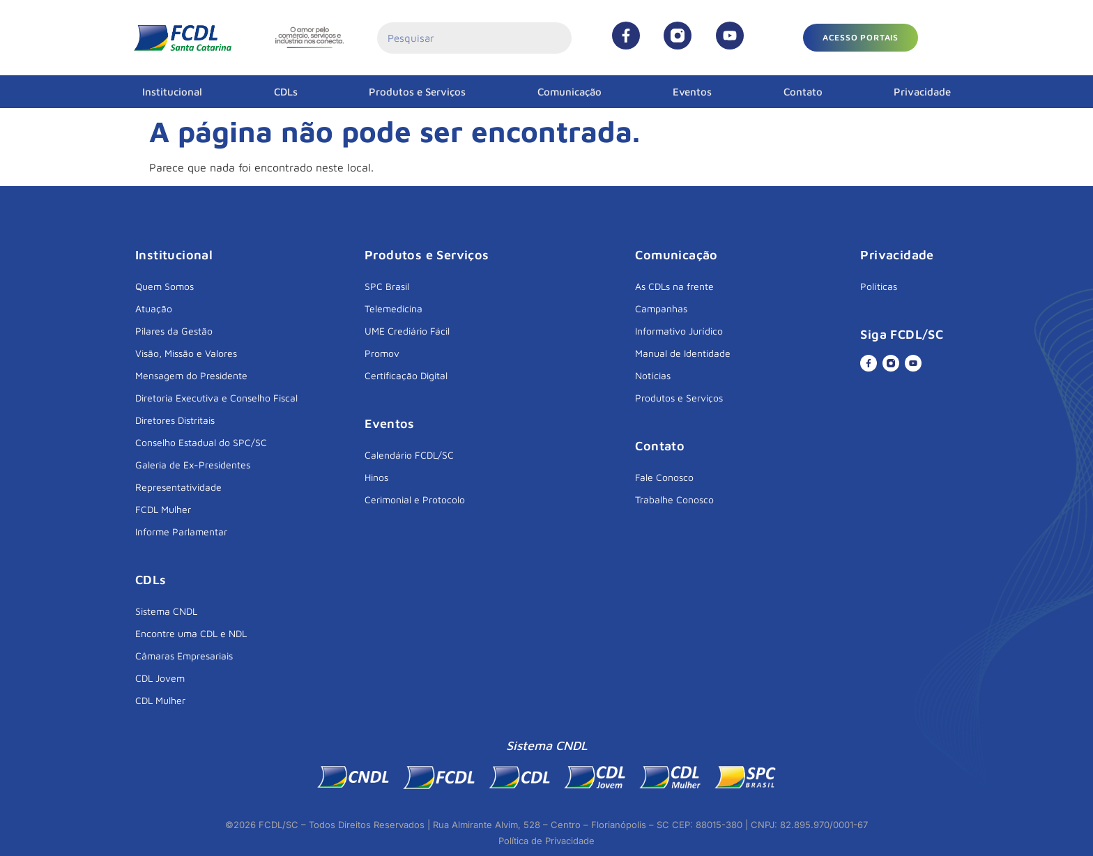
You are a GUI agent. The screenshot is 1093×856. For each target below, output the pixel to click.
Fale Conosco (664, 477)
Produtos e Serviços (417, 92)
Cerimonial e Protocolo (415, 499)
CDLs (286, 92)
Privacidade (922, 92)
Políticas (878, 286)
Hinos (376, 477)
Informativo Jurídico (679, 331)
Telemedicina (393, 308)
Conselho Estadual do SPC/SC (201, 442)
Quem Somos (164, 286)
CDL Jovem (160, 678)
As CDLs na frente (674, 286)
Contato (803, 92)
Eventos (692, 92)
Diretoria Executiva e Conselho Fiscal (216, 398)
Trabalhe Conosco (674, 499)
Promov (382, 353)
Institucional (172, 92)
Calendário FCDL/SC (409, 455)
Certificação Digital (406, 375)
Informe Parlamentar (181, 531)
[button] (860, 38)
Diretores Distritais (175, 420)
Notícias (653, 375)
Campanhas (661, 308)
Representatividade (178, 487)
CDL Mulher (160, 700)
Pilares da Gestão (174, 331)
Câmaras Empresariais (184, 656)
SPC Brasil (387, 286)
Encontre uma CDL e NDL (191, 633)
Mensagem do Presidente (191, 375)
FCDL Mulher (163, 509)
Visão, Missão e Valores (186, 353)
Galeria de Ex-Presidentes (192, 465)
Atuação (153, 308)
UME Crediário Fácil (407, 331)
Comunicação (569, 92)
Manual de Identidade (683, 353)
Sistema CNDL (166, 611)
